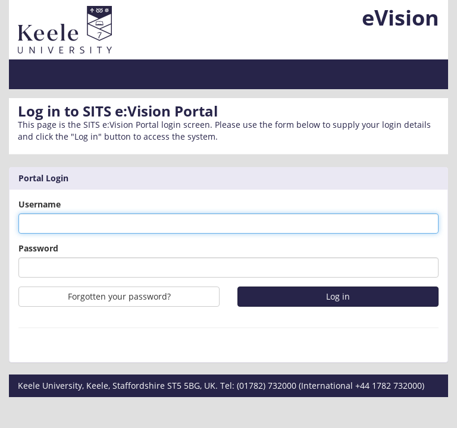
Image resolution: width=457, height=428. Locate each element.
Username (39, 204)
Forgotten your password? (119, 296)
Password (38, 248)
